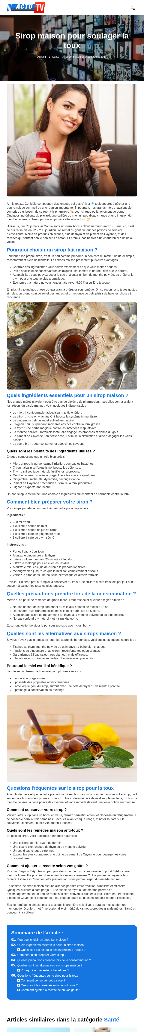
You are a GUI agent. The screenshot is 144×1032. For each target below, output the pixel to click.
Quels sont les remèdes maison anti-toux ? (47, 985)
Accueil (41, 56)
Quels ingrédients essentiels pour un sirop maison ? (48, 945)
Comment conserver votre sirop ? (41, 980)
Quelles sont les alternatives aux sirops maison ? (46, 965)
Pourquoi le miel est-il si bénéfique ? (43, 970)
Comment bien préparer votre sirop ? (38, 955)
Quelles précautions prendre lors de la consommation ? (51, 960)
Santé (55, 56)
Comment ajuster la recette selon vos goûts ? (49, 990)
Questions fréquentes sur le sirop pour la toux (44, 975)
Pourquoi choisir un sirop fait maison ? (39, 939)
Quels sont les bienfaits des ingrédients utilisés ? (51, 949)
